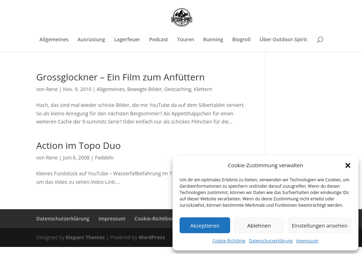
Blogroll (241, 40)
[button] (347, 165)
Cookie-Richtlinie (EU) (159, 218)
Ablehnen (259, 225)
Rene (52, 89)
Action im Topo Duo (78, 145)
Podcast (158, 40)
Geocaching (177, 89)
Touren (185, 40)
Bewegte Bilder (144, 89)
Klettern (203, 89)
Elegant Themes (85, 237)
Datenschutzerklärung (271, 241)
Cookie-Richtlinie (228, 241)
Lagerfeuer (127, 40)
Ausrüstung (91, 40)
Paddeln (104, 157)
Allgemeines (54, 40)
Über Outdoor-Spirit (283, 40)
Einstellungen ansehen (320, 225)
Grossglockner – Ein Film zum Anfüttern (120, 77)
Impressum (307, 241)
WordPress (152, 237)
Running (213, 40)
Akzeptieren (205, 225)
